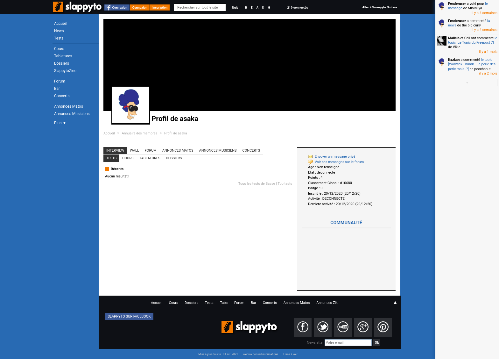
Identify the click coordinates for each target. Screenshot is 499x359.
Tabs (224, 303)
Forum (59, 81)
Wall (134, 150)
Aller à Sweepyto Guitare (379, 7)
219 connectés (297, 7)
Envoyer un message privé (331, 156)
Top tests (285, 184)
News (59, 31)
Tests (58, 38)
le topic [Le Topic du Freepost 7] (472, 40)
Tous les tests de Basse (256, 184)
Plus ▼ (60, 123)
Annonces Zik (327, 303)
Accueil (60, 23)
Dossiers (61, 63)
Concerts (62, 96)
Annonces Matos (68, 106)
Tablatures (63, 56)
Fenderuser (457, 4)
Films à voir (290, 354)
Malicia (454, 38)
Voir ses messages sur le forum (336, 162)
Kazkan (454, 60)
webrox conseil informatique (260, 354)
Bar (57, 88)
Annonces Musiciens (72, 113)
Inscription (160, 7)
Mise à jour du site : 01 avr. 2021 (218, 354)
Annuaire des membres (139, 133)
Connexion (119, 7)
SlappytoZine (65, 70)
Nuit (235, 7)
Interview (115, 150)
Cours (59, 49)
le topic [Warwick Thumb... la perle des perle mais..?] (471, 64)
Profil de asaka (175, 133)
